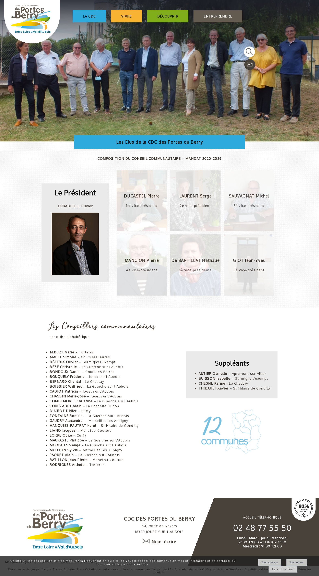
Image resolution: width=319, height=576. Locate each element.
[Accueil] (32, 22)
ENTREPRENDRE (218, 16)
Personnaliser (283, 569)
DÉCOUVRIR (167, 16)
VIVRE (126, 16)
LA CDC (89, 16)
